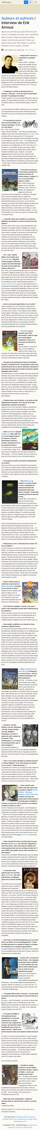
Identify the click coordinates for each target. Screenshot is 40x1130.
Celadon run (5, 434)
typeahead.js (22, 1119)
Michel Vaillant (31, 134)
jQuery (26, 1117)
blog (14, 844)
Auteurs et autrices (17, 18)
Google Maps (18, 1121)
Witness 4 (27, 481)
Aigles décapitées (7, 586)
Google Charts (32, 1119)
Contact (30, 1125)
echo (24, 1121)
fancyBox (6, 1119)
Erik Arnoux (30, 50)
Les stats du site (26, 1127)
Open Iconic (13, 1119)
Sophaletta (24, 331)
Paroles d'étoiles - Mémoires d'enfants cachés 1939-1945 (28, 792)
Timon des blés (6, 259)
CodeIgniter (19, 1117)
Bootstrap (32, 1117)
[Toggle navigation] (35, 2)
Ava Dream (25, 835)
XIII (2, 449)
